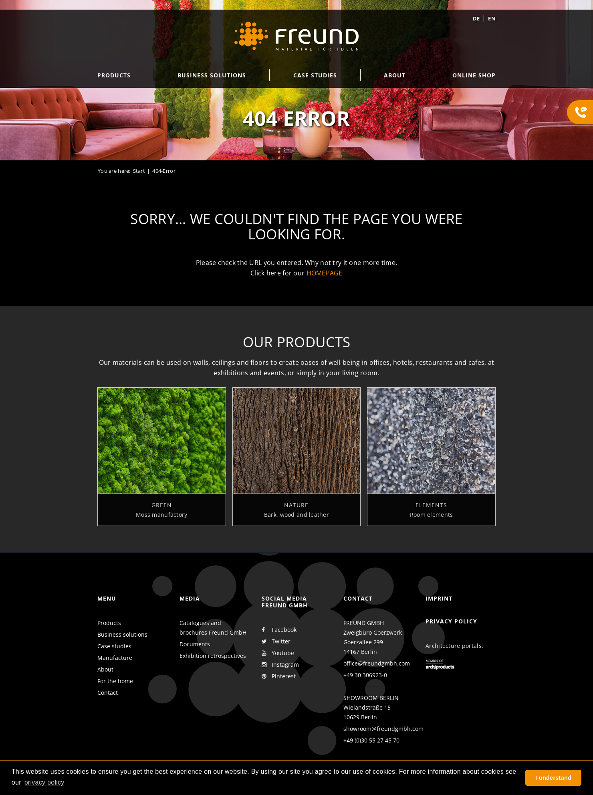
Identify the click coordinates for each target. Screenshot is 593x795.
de (476, 18)
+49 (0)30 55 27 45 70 (371, 740)
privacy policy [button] (44, 782)
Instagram (280, 665)
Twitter (276, 641)
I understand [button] (553, 778)
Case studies (114, 646)
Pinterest (279, 676)
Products (109, 623)
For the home (115, 681)
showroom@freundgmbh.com (383, 728)
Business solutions (122, 634)
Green (161, 509)
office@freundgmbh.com (376, 663)
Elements (431, 509)
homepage (325, 273)
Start (139, 170)
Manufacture (114, 657)
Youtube (278, 653)
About (105, 669)
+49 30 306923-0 (365, 675)
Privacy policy (451, 621)
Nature (296, 509)
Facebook (279, 630)
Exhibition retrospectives (213, 655)
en (492, 18)
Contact (107, 692)
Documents (195, 644)
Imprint (439, 598)
